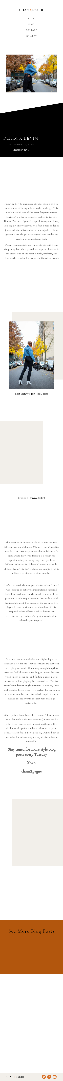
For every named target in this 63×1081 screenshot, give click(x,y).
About (32, 18)
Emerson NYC (21, 149)
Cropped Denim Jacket (31, 498)
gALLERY (31, 36)
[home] (31, 10)
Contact (31, 30)
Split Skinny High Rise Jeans (31, 393)
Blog (31, 24)
